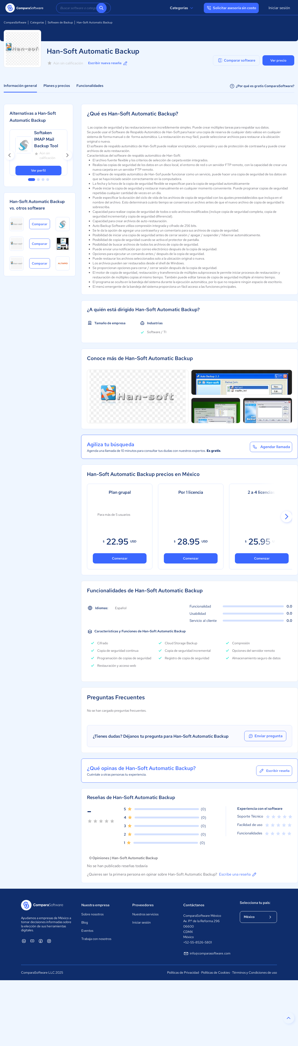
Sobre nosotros (92, 914)
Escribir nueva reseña (108, 63)
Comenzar (120, 558)
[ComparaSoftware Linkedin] (24, 941)
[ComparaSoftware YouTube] (32, 941)
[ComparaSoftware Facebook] (40, 941)
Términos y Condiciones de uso (254, 972)
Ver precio (278, 60)
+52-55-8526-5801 (197, 942)
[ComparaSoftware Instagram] (49, 941)
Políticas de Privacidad (183, 972)
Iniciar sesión (279, 7)
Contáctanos (193, 905)
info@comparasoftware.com (206, 953)
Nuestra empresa (95, 905)
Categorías (182, 8)
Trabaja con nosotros (96, 939)
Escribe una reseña (238, 874)
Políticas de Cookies (215, 972)
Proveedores (143, 905)
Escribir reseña (274, 770)
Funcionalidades (89, 85)
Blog (84, 922)
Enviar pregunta (265, 736)
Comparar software (236, 60)
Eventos (87, 930)
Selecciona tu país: (255, 902)
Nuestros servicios (145, 914)
